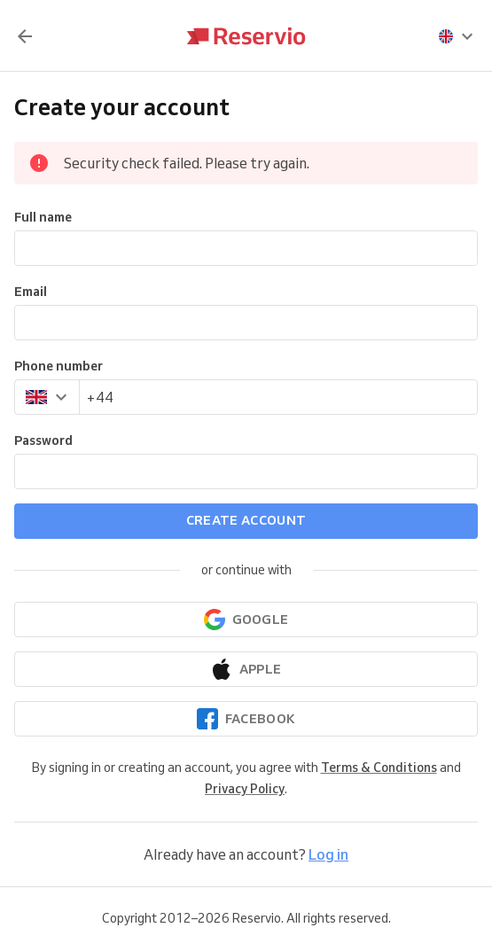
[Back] (24, 36)
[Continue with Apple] (246, 669)
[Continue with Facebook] (246, 719)
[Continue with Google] (246, 619)
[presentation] (456, 36)
